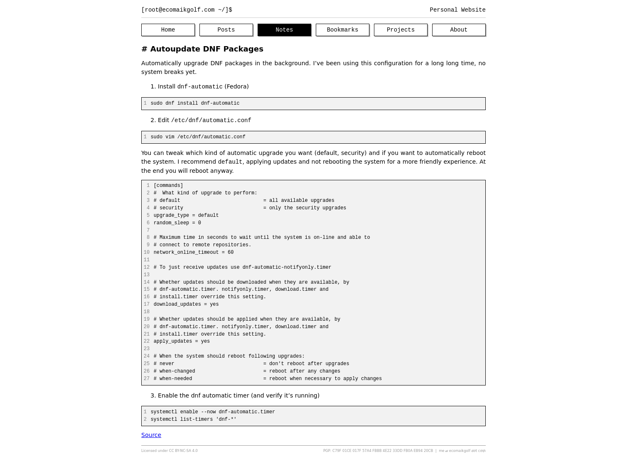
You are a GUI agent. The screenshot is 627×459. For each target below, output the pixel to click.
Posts (226, 30)
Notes (284, 30)
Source (151, 435)
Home (168, 30)
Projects (401, 30)
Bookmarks (343, 30)
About (459, 30)
